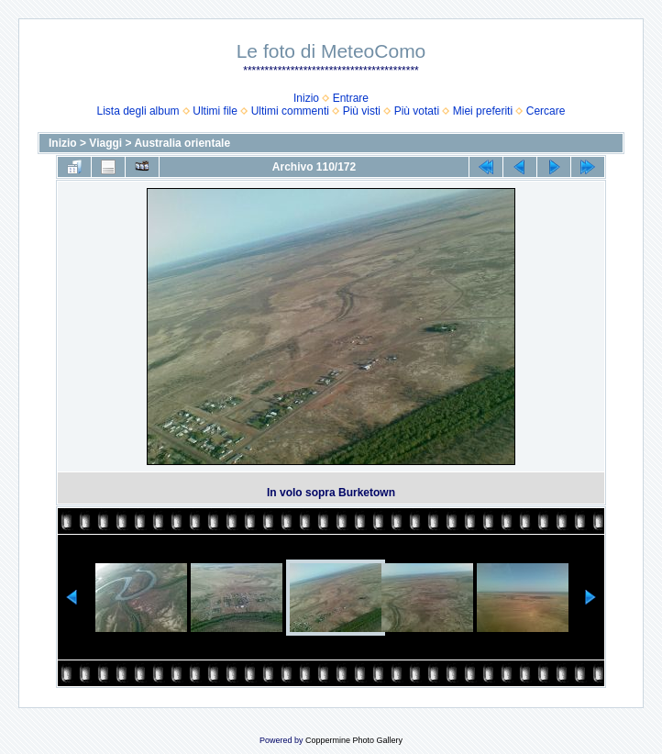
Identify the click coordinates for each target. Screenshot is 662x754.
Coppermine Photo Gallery (354, 740)
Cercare (546, 111)
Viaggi (105, 143)
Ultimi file (215, 111)
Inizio (306, 98)
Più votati (416, 111)
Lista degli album (138, 111)
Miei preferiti (483, 111)
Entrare (351, 98)
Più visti (362, 111)
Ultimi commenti (290, 111)
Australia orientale (182, 143)
